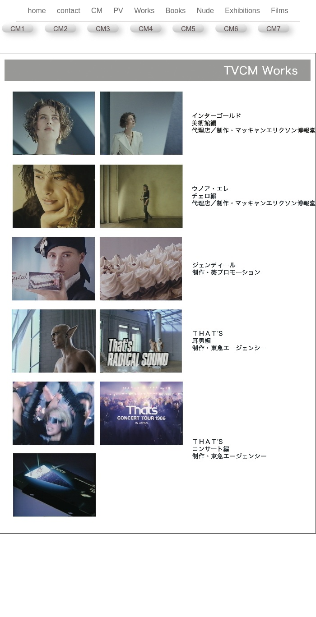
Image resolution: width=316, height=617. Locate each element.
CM (97, 10)
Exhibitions (243, 10)
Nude (206, 10)
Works (145, 10)
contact (69, 10)
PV (119, 10)
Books (177, 10)
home (38, 10)
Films (279, 10)
